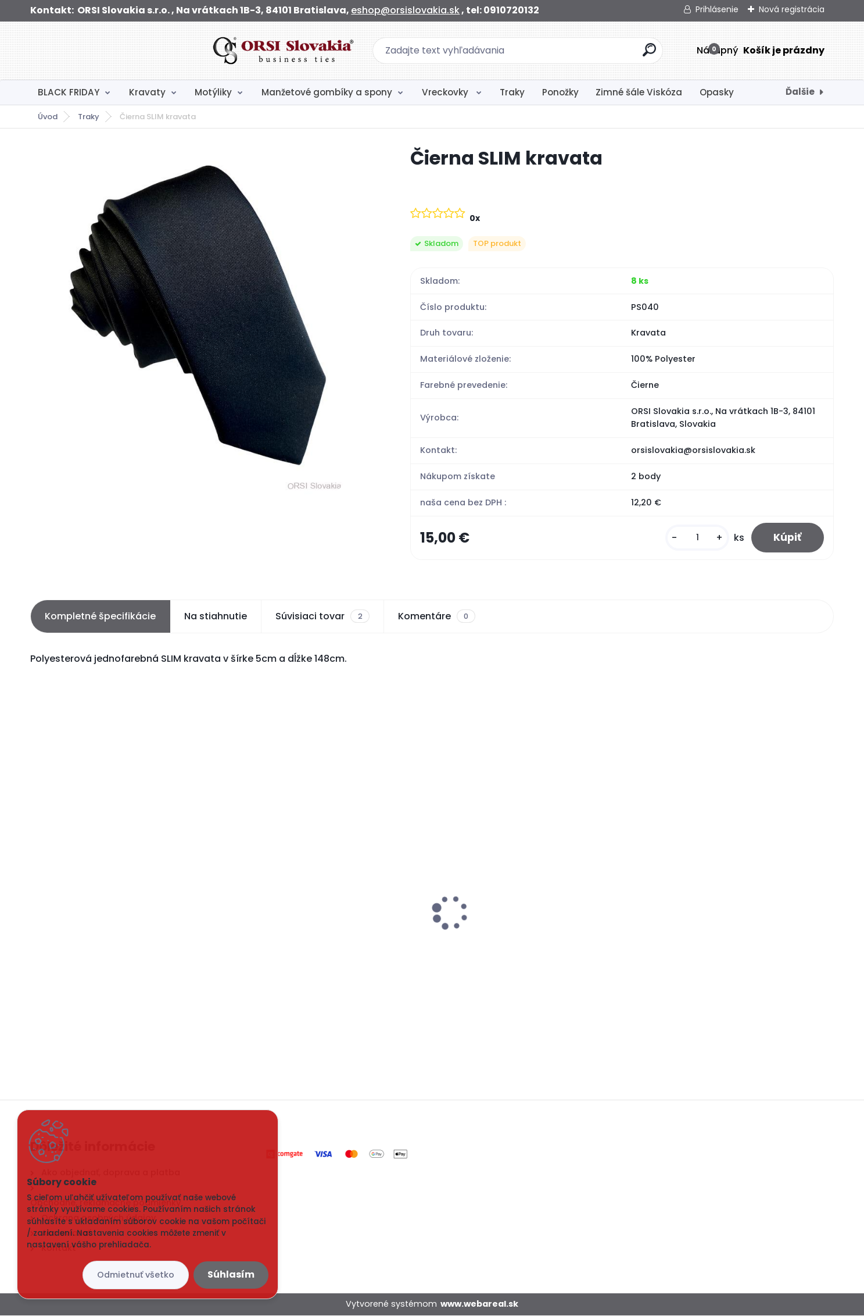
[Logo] (101, 51)
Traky (512, 92)
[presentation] (38, 895)
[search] (558, 54)
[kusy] (695, 538)
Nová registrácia (791, 9)
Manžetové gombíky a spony (326, 92)
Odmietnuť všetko (135, 1275)
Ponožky (560, 92)
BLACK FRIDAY (68, 92)
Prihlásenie (716, 9)
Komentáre (436, 617)
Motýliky (213, 92)
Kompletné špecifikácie (100, 616)
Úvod (48, 116)
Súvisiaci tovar (322, 617)
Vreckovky (446, 92)
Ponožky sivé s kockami (91, 897)
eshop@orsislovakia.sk (405, 10)
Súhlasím (230, 1274)
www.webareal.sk (479, 1305)
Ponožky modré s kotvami (705, 897)
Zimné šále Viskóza (639, 92)
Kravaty (147, 92)
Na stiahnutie (215, 616)
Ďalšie (800, 91)
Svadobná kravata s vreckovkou (518, 904)
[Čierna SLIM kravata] (202, 320)
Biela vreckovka (276, 924)
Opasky (717, 92)
